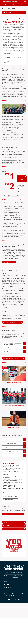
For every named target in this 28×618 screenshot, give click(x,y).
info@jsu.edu (15, 577)
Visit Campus (6, 528)
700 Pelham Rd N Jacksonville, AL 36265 (14, 574)
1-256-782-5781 (20, 575)
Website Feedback (9, 595)
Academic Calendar (8, 499)
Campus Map (20, 593)
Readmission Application (13, 236)
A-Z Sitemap (14, 593)
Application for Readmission (12, 196)
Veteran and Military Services (11, 496)
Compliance (7, 587)
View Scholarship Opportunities (11, 322)
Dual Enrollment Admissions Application (20, 178)
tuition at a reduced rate (14, 275)
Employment (7, 593)
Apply (5, 4)
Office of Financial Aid (12, 293)
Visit (14, 4)
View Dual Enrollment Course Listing (12, 358)
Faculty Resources (14, 427)
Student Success (7, 495)
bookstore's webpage (16, 97)
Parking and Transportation (10, 498)
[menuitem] (7, 593)
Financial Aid (6, 522)
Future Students (7, 12)
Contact (6, 584)
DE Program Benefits (14, 382)
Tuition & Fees (7, 525)
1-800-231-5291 (11, 575)
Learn (6, 581)
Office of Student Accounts (11, 304)
